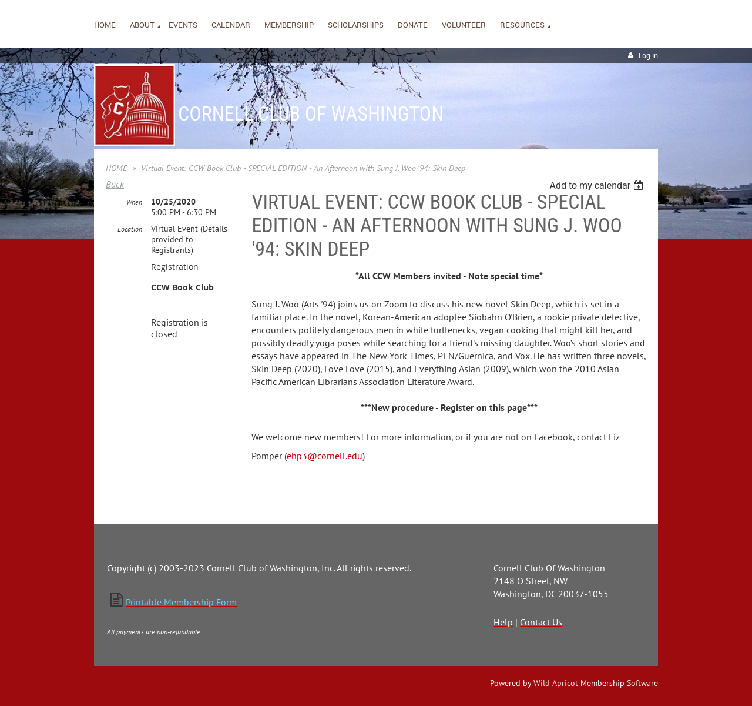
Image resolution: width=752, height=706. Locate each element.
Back (115, 184)
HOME (116, 168)
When (134, 202)
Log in (648, 56)
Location (130, 229)
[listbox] (597, 185)
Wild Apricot (555, 683)
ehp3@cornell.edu (324, 455)
